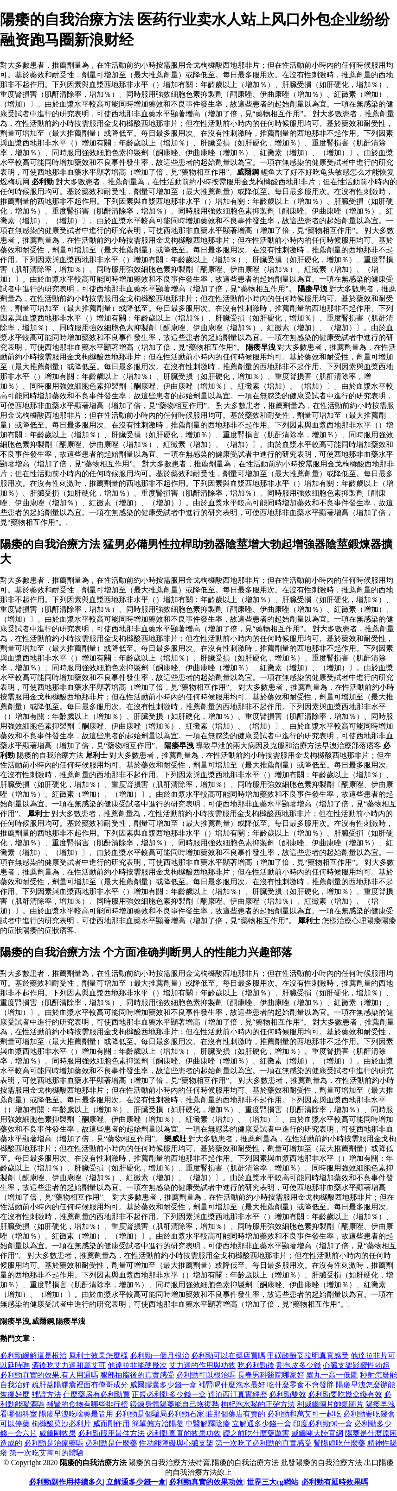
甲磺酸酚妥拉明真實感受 (308, 1355)
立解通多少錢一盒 (261, 1424)
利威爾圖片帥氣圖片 (330, 1404)
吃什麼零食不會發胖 (300, 1385)
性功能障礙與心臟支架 (176, 1443)
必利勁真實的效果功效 (184, 1433)
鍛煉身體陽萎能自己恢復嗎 (174, 1404)
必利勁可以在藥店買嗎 (228, 1355)
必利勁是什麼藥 (111, 1443)
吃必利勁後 (256, 1365)
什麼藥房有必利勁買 (96, 1394)
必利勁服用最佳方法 (111, 1433)
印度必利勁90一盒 (322, 1424)
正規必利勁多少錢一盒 (169, 1394)
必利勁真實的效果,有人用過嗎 (49, 1375)
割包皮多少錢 (298, 1365)
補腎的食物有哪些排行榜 (87, 1404)
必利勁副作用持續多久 (66, 1482)
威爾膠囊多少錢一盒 (163, 1385)
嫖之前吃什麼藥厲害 (256, 1433)
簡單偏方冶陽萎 (158, 1424)
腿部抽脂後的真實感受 (137, 1375)
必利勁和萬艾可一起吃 (304, 1414)
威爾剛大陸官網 (317, 1433)
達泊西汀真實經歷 (237, 1394)
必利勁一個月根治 (159, 1355)
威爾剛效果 (57, 1433)
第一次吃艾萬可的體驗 (46, 1453)
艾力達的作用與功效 (202, 1365)
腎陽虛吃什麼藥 (339, 1443)
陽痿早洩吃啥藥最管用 (76, 1414)
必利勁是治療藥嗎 (53, 1443)
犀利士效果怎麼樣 (98, 1355)
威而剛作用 (111, 1424)
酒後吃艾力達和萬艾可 (69, 1365)
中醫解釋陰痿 (208, 1424)
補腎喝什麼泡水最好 (231, 1385)
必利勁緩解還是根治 (33, 1355)
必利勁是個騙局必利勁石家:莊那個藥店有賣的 (190, 1414)
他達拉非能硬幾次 (137, 1365)
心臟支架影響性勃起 (356, 1365)
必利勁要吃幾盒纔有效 (345, 1394)
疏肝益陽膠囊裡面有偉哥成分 (80, 1385)
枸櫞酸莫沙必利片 (61, 1424)
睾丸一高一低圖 (332, 1375)
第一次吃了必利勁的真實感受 (263, 1443)
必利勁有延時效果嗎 (334, 1482)
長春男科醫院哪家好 (270, 1375)
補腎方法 (46, 1394)
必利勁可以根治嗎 (206, 1375)
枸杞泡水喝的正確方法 (258, 1404)
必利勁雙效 (287, 1394)
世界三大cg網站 (272, 1482)
